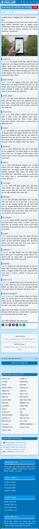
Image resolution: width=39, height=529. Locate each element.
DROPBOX (4, 200)
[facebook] (21, 2)
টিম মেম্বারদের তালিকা (9, 488)
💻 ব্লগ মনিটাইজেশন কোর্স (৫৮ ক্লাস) (13, 452)
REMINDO (4, 266)
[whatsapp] (24, 2)
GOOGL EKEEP (5, 99)
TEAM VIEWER (6, 83)
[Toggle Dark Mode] (30, 2)
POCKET (3, 131)
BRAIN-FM (4, 149)
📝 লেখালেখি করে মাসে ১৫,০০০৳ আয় (14, 449)
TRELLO (3, 165)
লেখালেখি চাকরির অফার (10, 508)
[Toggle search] (34, 2)
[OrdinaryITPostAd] (19, 7)
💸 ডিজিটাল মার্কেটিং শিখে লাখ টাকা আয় (14, 447)
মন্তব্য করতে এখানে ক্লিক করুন (19, 363)
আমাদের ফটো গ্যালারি (9, 485)
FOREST (3, 236)
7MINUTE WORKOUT (7, 297)
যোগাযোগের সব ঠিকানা (10, 491)
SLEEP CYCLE (5, 283)
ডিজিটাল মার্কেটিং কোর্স (10, 502)
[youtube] (27, 2)
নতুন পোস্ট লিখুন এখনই (10, 510)
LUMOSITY (4, 253)
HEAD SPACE (5, 115)
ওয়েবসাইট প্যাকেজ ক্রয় (10, 505)
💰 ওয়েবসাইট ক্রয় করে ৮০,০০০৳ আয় (14, 445)
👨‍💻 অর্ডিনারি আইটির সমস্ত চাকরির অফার (14, 443)
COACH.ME (4, 186)
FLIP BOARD (5, 220)
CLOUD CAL (5, 62)
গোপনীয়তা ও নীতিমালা (10, 482)
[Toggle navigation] (37, 2)
